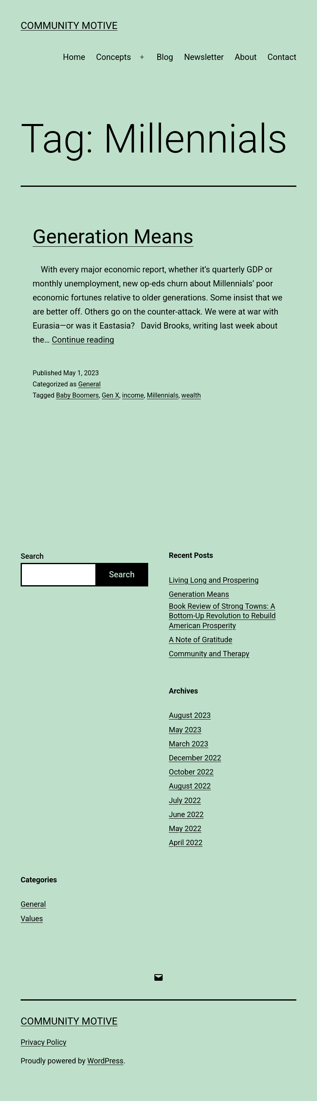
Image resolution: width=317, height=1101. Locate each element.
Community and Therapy (209, 653)
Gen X (110, 395)
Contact (281, 57)
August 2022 (190, 786)
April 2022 (186, 842)
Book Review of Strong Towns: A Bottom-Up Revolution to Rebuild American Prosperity (222, 616)
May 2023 (185, 729)
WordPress (105, 1060)
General (89, 384)
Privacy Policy (43, 1042)
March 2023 (188, 743)
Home (74, 57)
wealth (191, 395)
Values (32, 918)
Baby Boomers (77, 395)
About (245, 57)
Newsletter (204, 57)
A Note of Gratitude (200, 639)
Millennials (163, 395)
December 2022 (195, 757)
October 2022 (191, 771)
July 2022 (185, 800)
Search (32, 556)
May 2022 (185, 828)
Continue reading (83, 340)
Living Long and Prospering (214, 580)
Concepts (113, 57)
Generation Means (113, 236)
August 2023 (190, 715)
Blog (165, 57)
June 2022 (186, 814)
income (133, 395)
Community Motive (69, 25)
